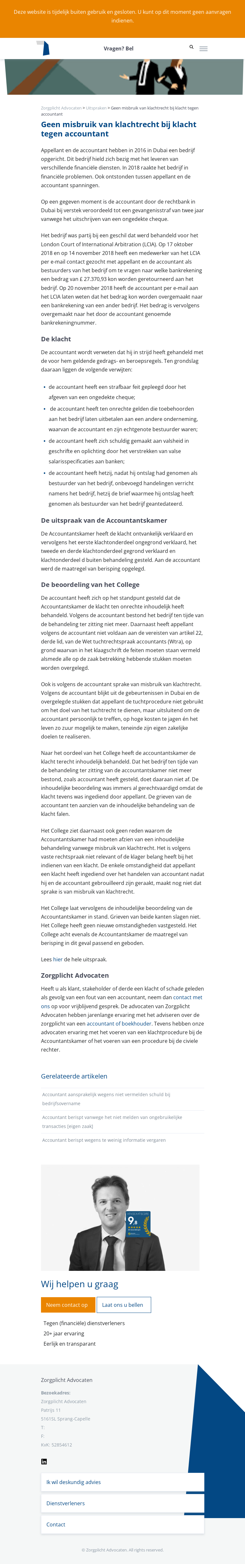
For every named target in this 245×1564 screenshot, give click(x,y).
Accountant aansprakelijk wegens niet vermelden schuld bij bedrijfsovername (106, 1098)
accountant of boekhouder (119, 1023)
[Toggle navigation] (203, 48)
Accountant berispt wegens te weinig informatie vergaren (104, 1140)
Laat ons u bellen (122, 1304)
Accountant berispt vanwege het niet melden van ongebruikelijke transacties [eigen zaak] (112, 1121)
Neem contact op (67, 1304)
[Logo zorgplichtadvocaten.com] (43, 48)
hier (58, 959)
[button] (191, 48)
